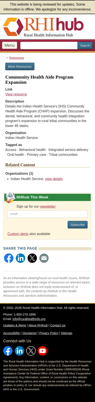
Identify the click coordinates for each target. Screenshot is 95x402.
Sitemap (66, 333)
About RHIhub (38, 325)
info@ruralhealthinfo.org (29, 319)
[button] (8, 258)
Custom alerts (18, 234)
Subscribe (77, 224)
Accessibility (11, 333)
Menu (9, 45)
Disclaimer (29, 333)
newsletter (47, 206)
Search (85, 45)
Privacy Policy (48, 333)
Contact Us (57, 325)
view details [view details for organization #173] (54, 179)
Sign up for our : (36, 206)
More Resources (20, 66)
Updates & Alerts (14, 325)
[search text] (49, 45)
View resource (16, 94)
